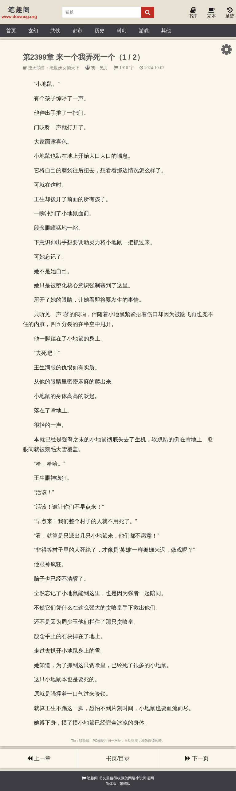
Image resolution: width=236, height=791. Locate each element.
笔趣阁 (92, 778)
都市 (77, 30)
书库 (193, 13)
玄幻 (33, 30)
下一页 (197, 758)
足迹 (229, 13)
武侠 (55, 30)
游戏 (144, 30)
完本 (211, 13)
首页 (11, 30)
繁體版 (125, 783)
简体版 (110, 783)
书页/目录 (118, 758)
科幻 (122, 30)
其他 (166, 30)
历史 (99, 30)
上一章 (39, 758)
